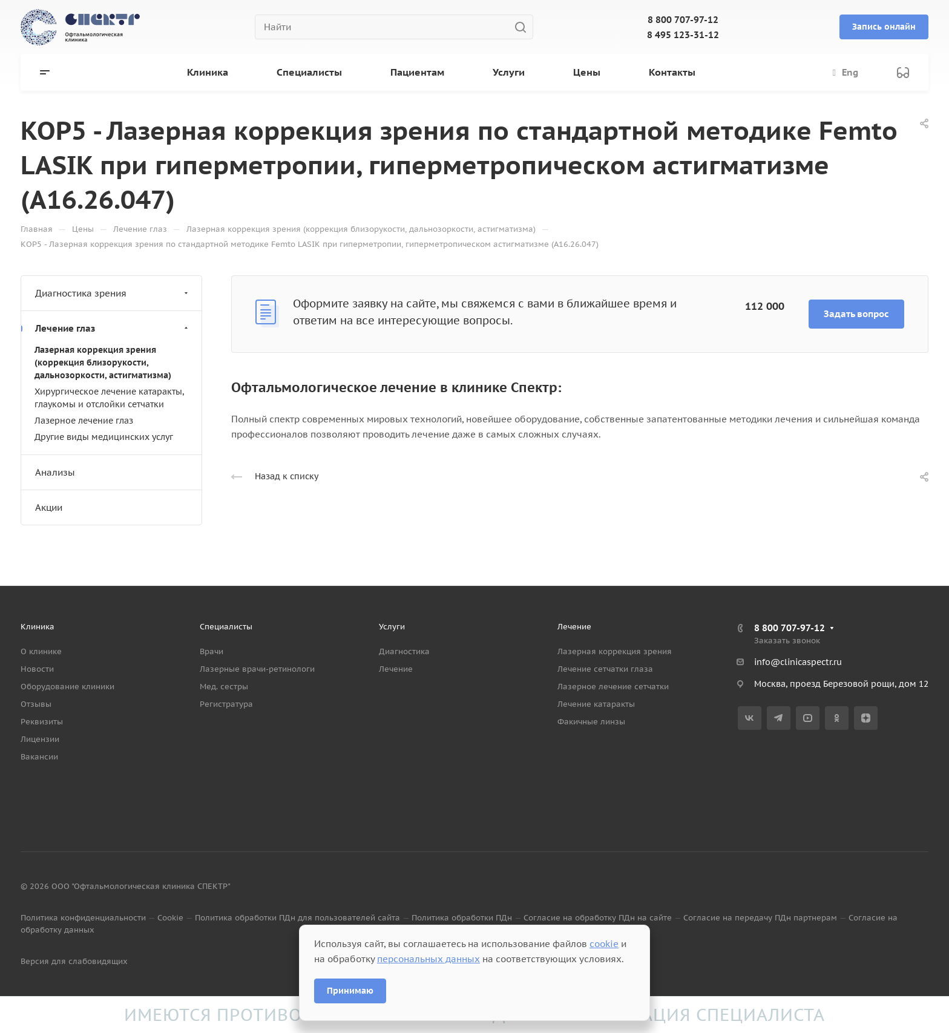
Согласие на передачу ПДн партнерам (760, 918)
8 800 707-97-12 (683, 19)
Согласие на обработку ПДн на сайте (598, 918)
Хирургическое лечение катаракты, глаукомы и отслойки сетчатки (109, 398)
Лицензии (40, 739)
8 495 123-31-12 (683, 35)
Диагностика (404, 651)
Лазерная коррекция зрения (614, 651)
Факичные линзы (591, 722)
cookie (604, 943)
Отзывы (36, 704)
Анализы (55, 472)
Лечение (396, 669)
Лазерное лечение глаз (83, 420)
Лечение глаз (113, 328)
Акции (48, 507)
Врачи (211, 651)
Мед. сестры (224, 686)
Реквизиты (42, 722)
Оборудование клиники (67, 686)
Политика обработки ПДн (462, 918)
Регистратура (226, 704)
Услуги (392, 626)
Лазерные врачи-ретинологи (257, 669)
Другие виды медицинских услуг (103, 436)
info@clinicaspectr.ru (798, 662)
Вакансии (39, 757)
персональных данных (428, 959)
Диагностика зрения (113, 293)
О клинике (41, 651)
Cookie (170, 918)
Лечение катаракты (596, 704)
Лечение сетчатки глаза (605, 669)
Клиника (37, 626)
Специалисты (226, 626)
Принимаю (350, 990)
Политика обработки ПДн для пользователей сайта (297, 918)
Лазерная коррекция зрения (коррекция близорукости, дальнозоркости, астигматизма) (102, 362)
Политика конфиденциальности (83, 918)
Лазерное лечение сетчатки (613, 686)
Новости (37, 669)
